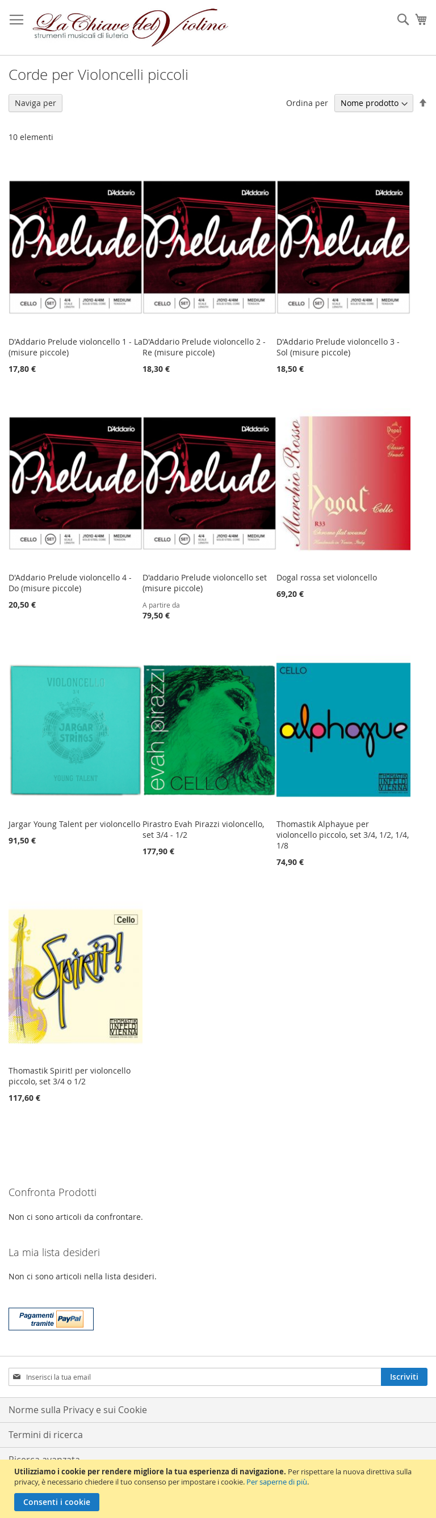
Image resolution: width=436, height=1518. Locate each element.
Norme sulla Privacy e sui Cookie (78, 1409)
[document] (219, 1488)
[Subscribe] (404, 1377)
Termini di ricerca (46, 1434)
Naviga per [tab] (35, 102)
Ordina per (307, 102)
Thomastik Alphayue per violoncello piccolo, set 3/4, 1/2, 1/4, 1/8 (342, 835)
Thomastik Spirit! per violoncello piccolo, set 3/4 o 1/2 (70, 1076)
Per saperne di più (276, 1482)
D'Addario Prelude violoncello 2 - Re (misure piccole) (204, 347)
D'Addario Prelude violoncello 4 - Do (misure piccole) (70, 582)
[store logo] (130, 28)
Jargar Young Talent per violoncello (74, 824)
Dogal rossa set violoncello (326, 577)
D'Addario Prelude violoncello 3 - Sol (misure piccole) (338, 347)
